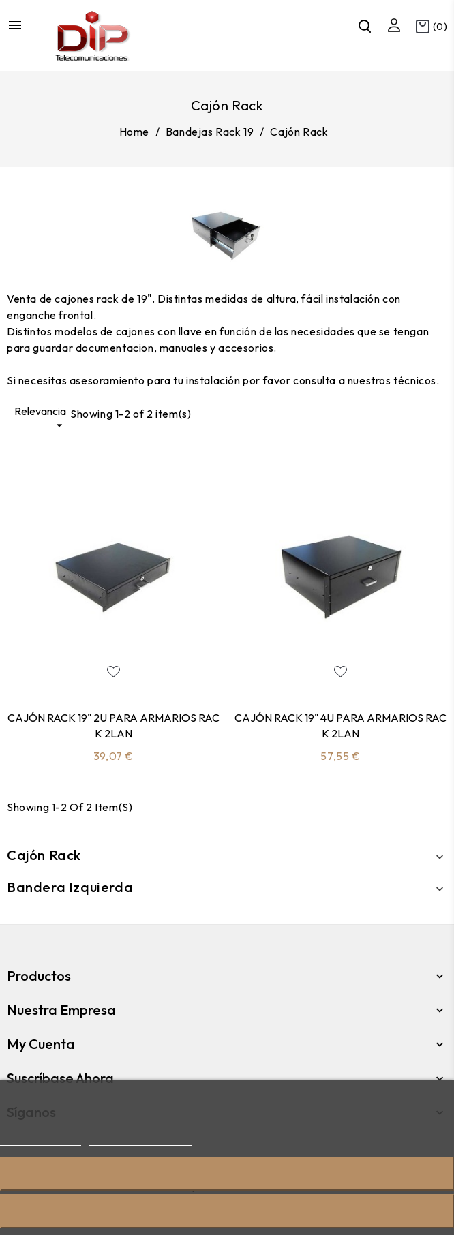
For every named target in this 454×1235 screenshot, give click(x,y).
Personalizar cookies (140, 1139)
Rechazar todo (227, 1173)
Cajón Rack (44, 855)
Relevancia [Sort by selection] (40, 418)
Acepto (227, 1211)
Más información (40, 1139)
